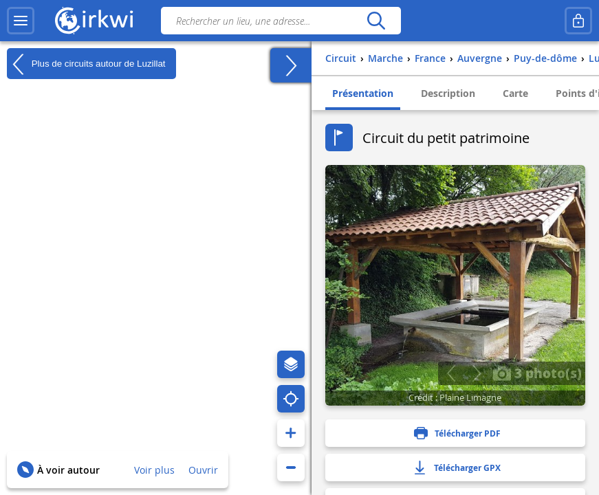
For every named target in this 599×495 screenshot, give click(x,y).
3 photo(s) (537, 372)
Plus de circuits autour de (86, 64)
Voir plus (154, 469)
